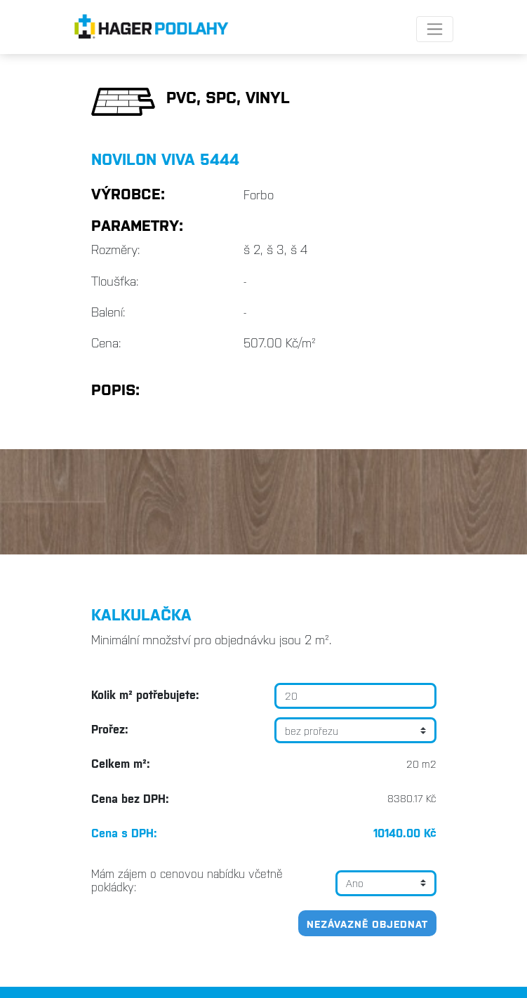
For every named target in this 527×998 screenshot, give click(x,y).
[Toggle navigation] (434, 29)
